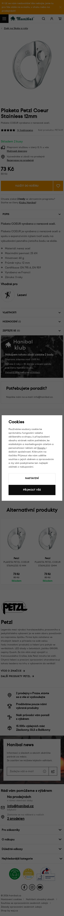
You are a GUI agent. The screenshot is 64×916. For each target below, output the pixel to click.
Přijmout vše (32, 489)
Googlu (41, 448)
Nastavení (32, 478)
